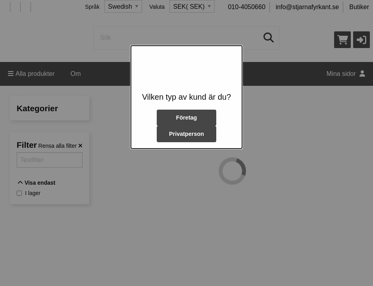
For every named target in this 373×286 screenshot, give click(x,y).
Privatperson (186, 134)
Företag (186, 117)
